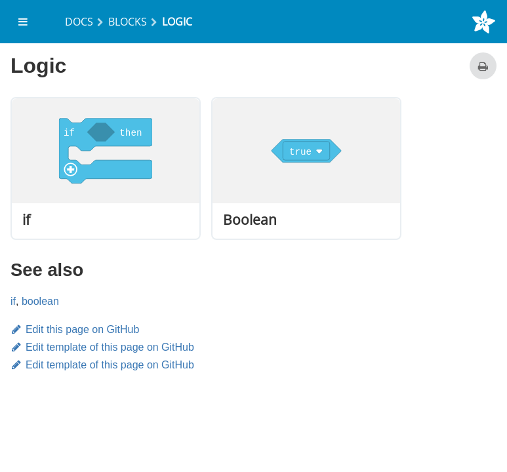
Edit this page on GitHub (74, 329)
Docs (79, 21)
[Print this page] (483, 65)
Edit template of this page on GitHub (102, 347)
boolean (40, 301)
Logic (177, 21)
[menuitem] (23, 22)
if (13, 301)
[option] (105, 168)
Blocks (127, 21)
